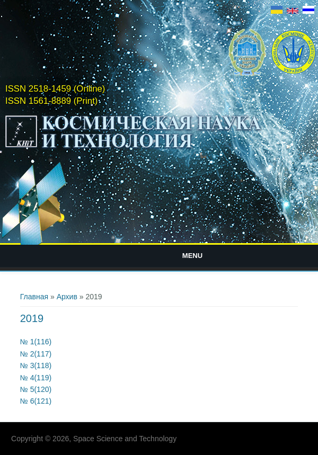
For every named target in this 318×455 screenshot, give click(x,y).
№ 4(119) (35, 377)
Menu (192, 256)
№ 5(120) (35, 389)
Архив (67, 296)
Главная (34, 296)
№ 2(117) (35, 354)
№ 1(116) (35, 341)
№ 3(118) (35, 365)
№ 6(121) (35, 401)
